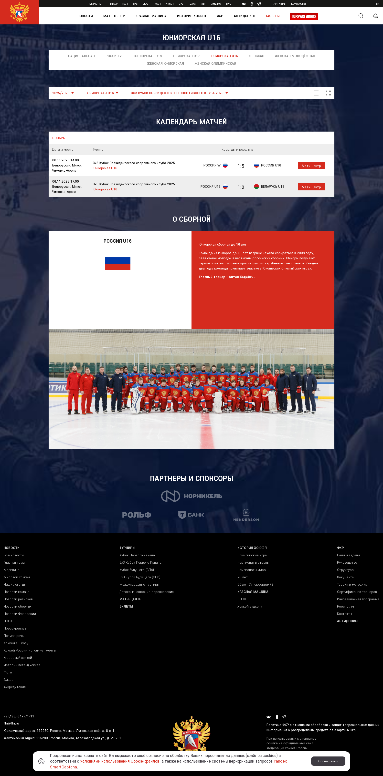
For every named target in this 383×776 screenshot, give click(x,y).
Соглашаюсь (328, 761)
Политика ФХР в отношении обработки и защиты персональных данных (322, 725)
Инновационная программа (358, 599)
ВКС (228, 3)
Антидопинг (244, 16)
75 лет (242, 577)
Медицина (12, 570)
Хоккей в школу (16, 643)
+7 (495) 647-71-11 (19, 716)
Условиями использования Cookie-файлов (119, 761)
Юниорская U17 (186, 56)
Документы (345, 577)
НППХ (8, 621)
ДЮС (193, 3)
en (377, 3)
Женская (256, 56)
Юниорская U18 (148, 56)
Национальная (81, 56)
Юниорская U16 (224, 56)
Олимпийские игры (252, 555)
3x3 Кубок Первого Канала (140, 562)
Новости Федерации (20, 613)
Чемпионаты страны (253, 562)
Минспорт (97, 3)
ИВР (203, 3)
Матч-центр (114, 16)
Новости (85, 16)
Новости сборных (17, 606)
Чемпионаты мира (251, 570)
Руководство (347, 562)
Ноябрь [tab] (58, 138)
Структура (345, 570)
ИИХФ (113, 3)
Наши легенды (15, 584)
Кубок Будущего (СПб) (136, 570)
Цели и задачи (348, 555)
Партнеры (279, 3)
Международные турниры (139, 584)
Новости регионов (18, 599)
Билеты (273, 16)
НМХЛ (170, 3)
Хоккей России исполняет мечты (30, 650)
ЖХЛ (146, 3)
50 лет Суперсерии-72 (255, 584)
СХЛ (181, 3)
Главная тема (14, 562)
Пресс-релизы (15, 628)
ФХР (219, 16)
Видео (8, 679)
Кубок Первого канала (137, 555)
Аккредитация (15, 687)
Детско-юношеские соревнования (146, 592)
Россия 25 (115, 56)
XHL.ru (216, 3)
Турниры (127, 548)
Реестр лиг (346, 606)
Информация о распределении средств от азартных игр (311, 730)
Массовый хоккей (18, 657)
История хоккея (191, 16)
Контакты (298, 3)
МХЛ (158, 3)
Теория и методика (352, 584)
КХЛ (125, 3)
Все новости (14, 555)
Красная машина (151, 16)
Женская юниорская (165, 63)
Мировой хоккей (17, 577)
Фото (8, 672)
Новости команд (16, 592)
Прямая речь (13, 635)
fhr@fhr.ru (11, 723)
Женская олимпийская (215, 63)
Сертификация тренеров (357, 592)
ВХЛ (135, 3)
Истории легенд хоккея (22, 665)
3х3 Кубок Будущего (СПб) (139, 577)
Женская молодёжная (295, 56)
